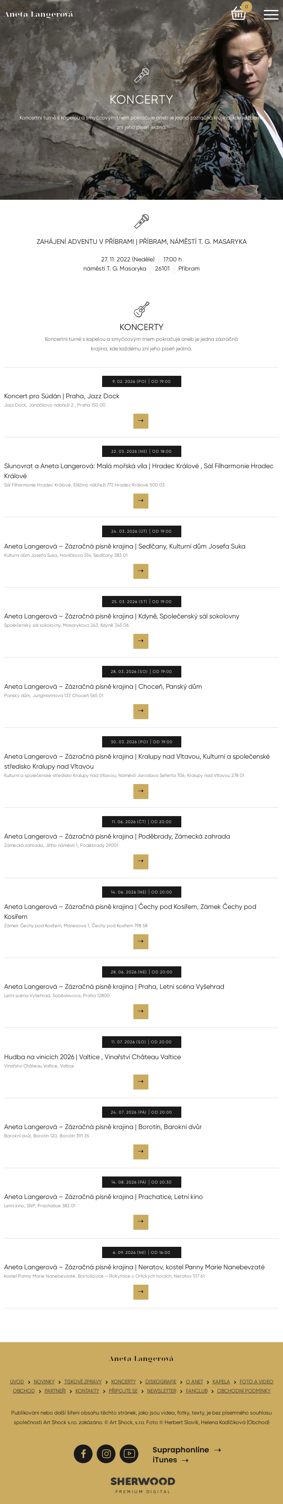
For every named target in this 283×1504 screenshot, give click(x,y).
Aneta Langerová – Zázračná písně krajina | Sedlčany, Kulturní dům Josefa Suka (124, 546)
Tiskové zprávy (83, 1382)
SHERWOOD (142, 1485)
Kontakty (87, 1391)
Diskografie (160, 1382)
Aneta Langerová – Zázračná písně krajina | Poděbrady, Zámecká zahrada (117, 836)
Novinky (44, 1382)
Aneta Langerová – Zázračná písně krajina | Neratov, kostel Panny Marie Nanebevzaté (134, 1267)
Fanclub (197, 1391)
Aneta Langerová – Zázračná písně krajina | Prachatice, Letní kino (103, 1197)
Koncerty (123, 1382)
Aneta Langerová (38, 15)
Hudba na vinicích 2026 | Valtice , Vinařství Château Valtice (92, 1057)
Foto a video (256, 1382)
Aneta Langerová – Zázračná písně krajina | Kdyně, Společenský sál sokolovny (121, 616)
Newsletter (161, 1391)
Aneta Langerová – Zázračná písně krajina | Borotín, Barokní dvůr (103, 1127)
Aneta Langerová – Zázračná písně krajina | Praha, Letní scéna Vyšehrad (114, 986)
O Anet (194, 1382)
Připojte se (123, 1391)
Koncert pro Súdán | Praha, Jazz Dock (62, 396)
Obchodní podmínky (243, 1391)
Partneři (55, 1391)
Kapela (221, 1382)
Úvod (17, 1382)
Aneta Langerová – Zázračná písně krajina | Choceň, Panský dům (103, 686)
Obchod (24, 1391)
